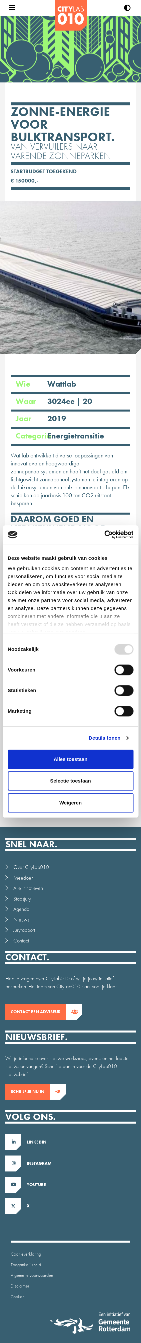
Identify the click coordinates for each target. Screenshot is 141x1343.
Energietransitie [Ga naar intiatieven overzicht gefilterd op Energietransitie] (75, 435)
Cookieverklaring (26, 1254)
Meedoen (23, 877)
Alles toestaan (71, 759)
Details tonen (104, 738)
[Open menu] (11, 8)
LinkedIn (36, 1142)
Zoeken (17, 1296)
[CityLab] (71, 15)
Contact (21, 940)
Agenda (21, 909)
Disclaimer (20, 1286)
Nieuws (21, 919)
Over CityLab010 (31, 867)
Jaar (63, 418)
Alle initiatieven (28, 888)
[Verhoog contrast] (127, 8)
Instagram (39, 1163)
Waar (63, 401)
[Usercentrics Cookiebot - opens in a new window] (104, 534)
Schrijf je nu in (30, 1092)
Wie (63, 384)
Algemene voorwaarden (32, 1275)
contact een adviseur (38, 1012)
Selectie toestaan (70, 781)
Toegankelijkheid (26, 1265)
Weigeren (70, 802)
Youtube (36, 1184)
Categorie (63, 435)
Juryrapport (24, 929)
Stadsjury (22, 898)
